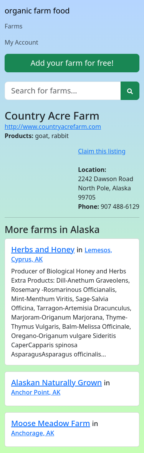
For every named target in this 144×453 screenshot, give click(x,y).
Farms (14, 26)
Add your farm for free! (71, 63)
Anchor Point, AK (35, 392)
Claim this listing (102, 151)
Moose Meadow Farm (50, 423)
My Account (21, 42)
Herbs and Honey (42, 249)
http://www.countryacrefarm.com (53, 126)
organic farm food (37, 10)
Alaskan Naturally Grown (56, 382)
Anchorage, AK (32, 433)
